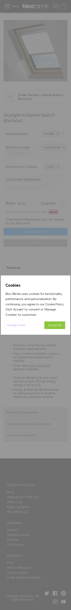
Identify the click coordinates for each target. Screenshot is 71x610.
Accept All (54, 325)
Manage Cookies (16, 325)
